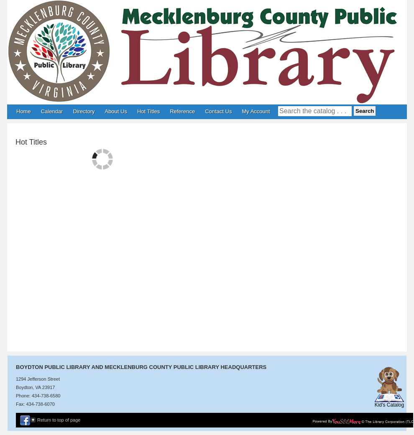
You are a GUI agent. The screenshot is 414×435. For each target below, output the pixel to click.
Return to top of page (58, 419)
